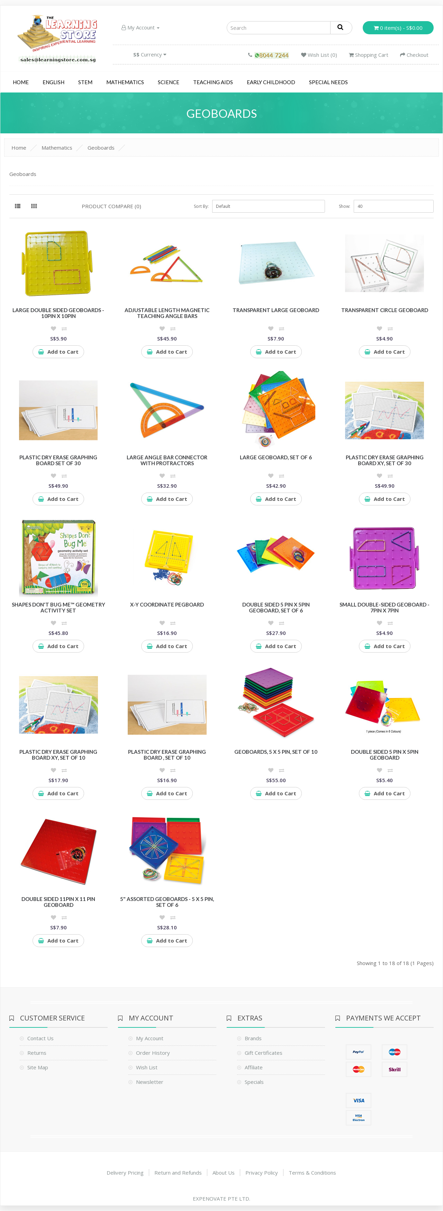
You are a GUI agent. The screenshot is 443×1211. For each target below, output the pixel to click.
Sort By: (201, 206)
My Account (140, 27)
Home (21, 82)
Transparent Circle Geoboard (384, 310)
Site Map (37, 1067)
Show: (344, 206)
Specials (254, 1081)
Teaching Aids (213, 82)
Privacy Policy (261, 1172)
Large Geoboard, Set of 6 (276, 457)
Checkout (414, 54)
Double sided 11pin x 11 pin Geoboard (58, 902)
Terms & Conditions (312, 1172)
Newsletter (149, 1081)
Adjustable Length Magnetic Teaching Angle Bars (167, 313)
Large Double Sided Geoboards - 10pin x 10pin (58, 313)
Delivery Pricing (125, 1172)
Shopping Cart (368, 54)
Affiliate (254, 1067)
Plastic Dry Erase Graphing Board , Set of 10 (167, 755)
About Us (224, 1172)
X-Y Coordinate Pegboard (167, 604)
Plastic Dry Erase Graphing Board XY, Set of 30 (385, 460)
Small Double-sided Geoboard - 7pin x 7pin (385, 607)
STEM (85, 82)
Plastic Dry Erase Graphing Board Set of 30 (58, 460)
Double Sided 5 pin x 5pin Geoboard (384, 755)
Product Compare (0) (111, 206)
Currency (149, 54)
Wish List (146, 1067)
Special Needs (328, 82)
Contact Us (40, 1038)
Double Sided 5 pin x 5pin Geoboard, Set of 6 (276, 607)
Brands (253, 1038)
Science (168, 82)
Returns (36, 1052)
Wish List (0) (319, 54)
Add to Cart (58, 351)
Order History (153, 1052)
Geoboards (101, 147)
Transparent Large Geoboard (276, 310)
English (53, 82)
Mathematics (125, 82)
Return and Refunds (178, 1172)
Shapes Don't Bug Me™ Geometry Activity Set (58, 607)
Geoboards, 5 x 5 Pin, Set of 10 (275, 752)
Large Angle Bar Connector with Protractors (167, 460)
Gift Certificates (263, 1052)
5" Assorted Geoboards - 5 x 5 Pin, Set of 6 (167, 902)
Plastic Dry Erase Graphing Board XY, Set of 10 (58, 755)
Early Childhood (271, 82)
